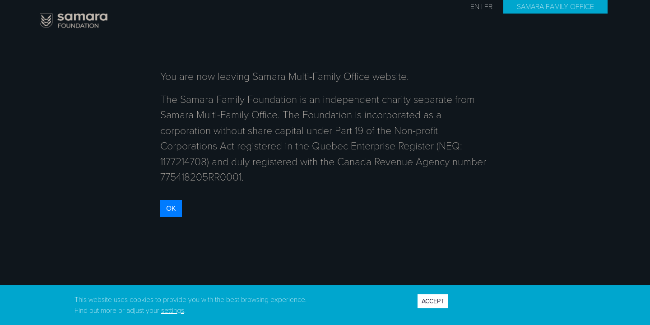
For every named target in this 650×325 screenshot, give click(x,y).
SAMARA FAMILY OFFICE (555, 6)
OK (171, 208)
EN (474, 6)
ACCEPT (433, 301)
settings (172, 310)
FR (488, 6)
